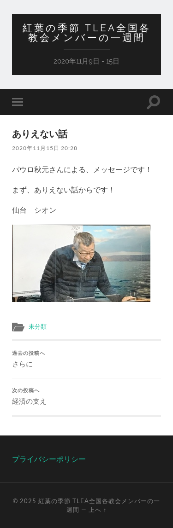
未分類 (38, 326)
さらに (86, 359)
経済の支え (86, 396)
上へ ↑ (98, 509)
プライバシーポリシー (49, 458)
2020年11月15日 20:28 (45, 148)
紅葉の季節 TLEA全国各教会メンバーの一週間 (87, 32)
